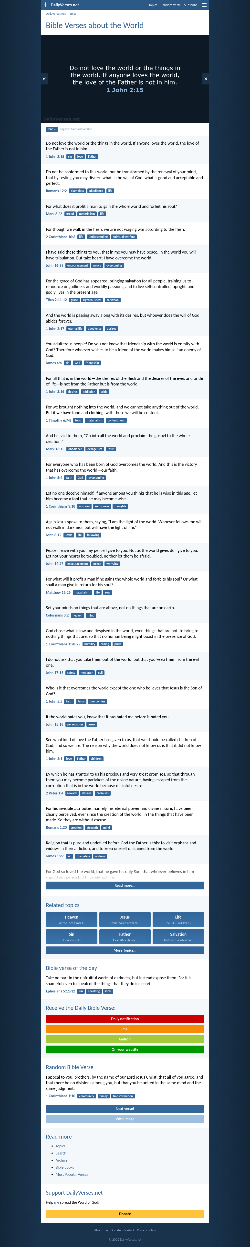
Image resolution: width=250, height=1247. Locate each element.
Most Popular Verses (72, 1174)
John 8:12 (53, 535)
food (78, 420)
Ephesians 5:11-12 (60, 991)
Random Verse (171, 5)
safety (71, 673)
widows (100, 856)
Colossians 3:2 (57, 615)
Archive (61, 1160)
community (86, 1096)
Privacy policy (146, 1230)
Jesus (110, 449)
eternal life (75, 328)
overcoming (114, 265)
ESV (52, 129)
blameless (77, 191)
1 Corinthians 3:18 (60, 506)
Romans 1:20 (56, 827)
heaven (77, 615)
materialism (87, 214)
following (93, 535)
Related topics (62, 905)
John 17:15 (54, 672)
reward (72, 793)
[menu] (204, 6)
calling (105, 644)
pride (104, 392)
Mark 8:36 (54, 213)
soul (107, 592)
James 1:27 (55, 856)
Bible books (65, 1167)
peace (97, 265)
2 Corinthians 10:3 (60, 236)
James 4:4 (54, 363)
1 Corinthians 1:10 (60, 1096)
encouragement (77, 265)
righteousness (92, 300)
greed (70, 214)
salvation (113, 300)
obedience (96, 191)
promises (103, 793)
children (96, 758)
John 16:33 (54, 265)
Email (125, 1029)
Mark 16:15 (55, 449)
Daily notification (125, 1018)
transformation (123, 1096)
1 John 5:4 (54, 477)
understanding (98, 237)
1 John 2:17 (55, 328)
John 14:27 (54, 563)
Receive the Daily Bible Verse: (81, 1007)
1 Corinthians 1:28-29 (63, 644)
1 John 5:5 (54, 701)
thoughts (120, 506)
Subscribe (191, 5)
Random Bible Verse (70, 1067)
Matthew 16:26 (58, 592)
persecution (75, 724)
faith (69, 477)
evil (100, 673)
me (56, 1202)
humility (89, 644)
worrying (112, 564)
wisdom (84, 506)
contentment (116, 420)
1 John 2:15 (55, 156)
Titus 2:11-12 (56, 299)
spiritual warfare (124, 237)
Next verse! (125, 1108)
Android (124, 1039)
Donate (125, 1214)
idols (108, 991)
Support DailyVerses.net (74, 1192)
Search (61, 1153)
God (77, 363)
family (104, 1096)
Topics (153, 5)
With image (125, 1119)
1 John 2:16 (55, 391)
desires (111, 328)
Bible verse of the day (71, 967)
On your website (125, 1049)
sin (70, 156)
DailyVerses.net (56, 13)
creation (76, 827)
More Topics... (125, 950)
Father (92, 156)
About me (101, 1230)
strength (92, 827)
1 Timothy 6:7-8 (58, 420)
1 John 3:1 (54, 758)
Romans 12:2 (56, 190)
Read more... (125, 885)
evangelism (94, 449)
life (110, 191)
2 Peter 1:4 (54, 793)
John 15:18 (54, 724)
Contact (129, 1230)
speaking (94, 991)
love (80, 156)
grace (74, 300)
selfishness (102, 506)
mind (91, 615)
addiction (89, 392)
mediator (87, 673)
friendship (92, 363)
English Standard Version (76, 129)
